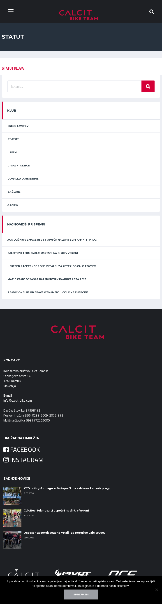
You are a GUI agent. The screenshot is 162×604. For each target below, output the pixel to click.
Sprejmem (81, 594)
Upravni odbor (18, 165)
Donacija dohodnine (23, 178)
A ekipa (12, 205)
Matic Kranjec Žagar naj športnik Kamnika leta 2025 (46, 279)
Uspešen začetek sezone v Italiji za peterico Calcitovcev (51, 266)
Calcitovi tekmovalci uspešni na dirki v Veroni (42, 253)
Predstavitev (17, 126)
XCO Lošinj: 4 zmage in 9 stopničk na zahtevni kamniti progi (52, 240)
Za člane (14, 191)
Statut (13, 139)
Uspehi (12, 152)
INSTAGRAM (23, 459)
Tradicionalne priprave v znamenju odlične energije (47, 292)
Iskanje (148, 86)
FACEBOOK (21, 449)
